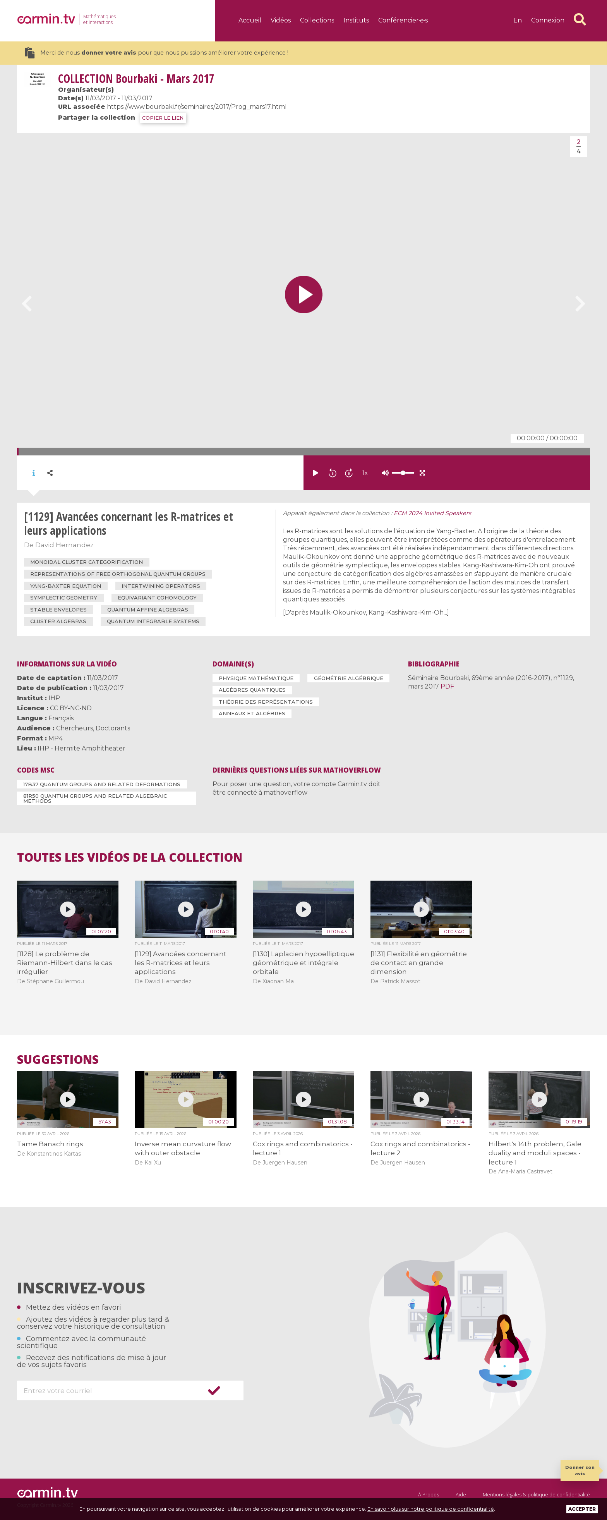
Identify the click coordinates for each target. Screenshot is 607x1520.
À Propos (428, 1494)
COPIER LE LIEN (162, 118)
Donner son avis (580, 1470)
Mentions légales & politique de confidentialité (536, 1494)
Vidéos (281, 20)
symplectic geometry (63, 597)
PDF (447, 686)
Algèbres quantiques (252, 690)
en (517, 20)
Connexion (547, 20)
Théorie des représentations (266, 702)
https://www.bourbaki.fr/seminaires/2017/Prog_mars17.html (197, 106)
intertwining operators (161, 586)
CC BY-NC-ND (71, 708)
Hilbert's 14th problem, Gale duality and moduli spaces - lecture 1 (535, 1153)
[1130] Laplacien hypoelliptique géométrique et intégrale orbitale (303, 963)
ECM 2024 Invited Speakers (432, 513)
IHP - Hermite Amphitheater (81, 748)
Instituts (356, 20)
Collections (317, 20)
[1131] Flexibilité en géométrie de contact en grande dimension (418, 963)
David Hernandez (64, 545)
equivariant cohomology (157, 597)
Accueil (249, 20)
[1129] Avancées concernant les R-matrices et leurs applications (180, 963)
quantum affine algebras (147, 609)
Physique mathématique (256, 678)
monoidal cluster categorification (86, 562)
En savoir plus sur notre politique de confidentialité (430, 1509)
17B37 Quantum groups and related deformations (101, 784)
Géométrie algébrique (348, 678)
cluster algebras (58, 621)
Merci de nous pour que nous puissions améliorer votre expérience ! (156, 52)
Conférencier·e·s (403, 20)
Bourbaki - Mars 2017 (136, 78)
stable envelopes (58, 609)
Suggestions (58, 1059)
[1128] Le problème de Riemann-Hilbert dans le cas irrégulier (64, 963)
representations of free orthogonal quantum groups (118, 574)
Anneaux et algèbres (252, 713)
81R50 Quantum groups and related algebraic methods (95, 798)
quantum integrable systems (153, 621)
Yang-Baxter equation (65, 586)
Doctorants (113, 728)
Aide (461, 1494)
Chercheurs (74, 728)
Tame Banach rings (50, 1144)
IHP (54, 698)
